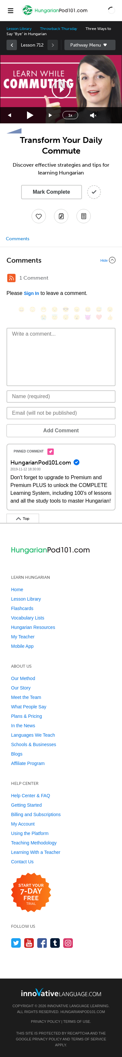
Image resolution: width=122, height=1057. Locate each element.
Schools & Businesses (33, 744)
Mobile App (22, 646)
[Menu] (10, 10)
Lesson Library (19, 28)
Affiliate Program (28, 763)
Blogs (16, 754)
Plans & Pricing (26, 716)
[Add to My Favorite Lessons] (39, 216)
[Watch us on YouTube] (29, 943)
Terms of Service (88, 1039)
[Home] (55, 15)
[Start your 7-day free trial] (31, 893)
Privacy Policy (45, 1021)
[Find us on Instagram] (68, 943)
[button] (111, 10)
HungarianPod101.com (83, 1012)
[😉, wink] (109, 309)
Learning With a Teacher (36, 852)
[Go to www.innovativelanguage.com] (61, 992)
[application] (61, 89)
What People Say (28, 706)
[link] (12, 45)
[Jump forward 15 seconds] (51, 115)
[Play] (30, 115)
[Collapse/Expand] (61, 260)
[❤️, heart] (98, 317)
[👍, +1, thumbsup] (109, 317)
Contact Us (22, 861)
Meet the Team (26, 697)
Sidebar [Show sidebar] (90, 45)
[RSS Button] (11, 278)
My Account (22, 824)
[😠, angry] (76, 309)
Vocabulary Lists (27, 617)
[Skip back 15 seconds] (10, 115)
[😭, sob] (43, 317)
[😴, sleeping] (65, 317)
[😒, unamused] (54, 309)
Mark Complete (51, 192)
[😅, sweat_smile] (98, 309)
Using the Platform (29, 833)
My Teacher (22, 636)
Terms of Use (76, 1021)
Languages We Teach (33, 735)
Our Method (23, 678)
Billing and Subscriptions (36, 814)
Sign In (31, 293)
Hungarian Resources (33, 627)
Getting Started (26, 805)
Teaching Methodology (34, 842)
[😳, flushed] (32, 309)
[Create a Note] (61, 216)
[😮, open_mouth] (76, 317)
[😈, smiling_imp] (87, 317)
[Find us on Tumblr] (55, 943)
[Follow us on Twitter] (16, 943)
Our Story (21, 687)
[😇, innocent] (54, 317)
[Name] (61, 396)
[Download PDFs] (83, 216)
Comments (17, 239)
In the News (23, 725)
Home (17, 589)
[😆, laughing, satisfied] (87, 309)
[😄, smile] (21, 309)
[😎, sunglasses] (65, 309)
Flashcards (22, 608)
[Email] (61, 413)
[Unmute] (93, 115)
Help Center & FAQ (30, 795)
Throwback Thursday (58, 28)
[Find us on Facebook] (42, 943)
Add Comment (61, 430)
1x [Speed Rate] (70, 115)
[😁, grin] (43, 309)
